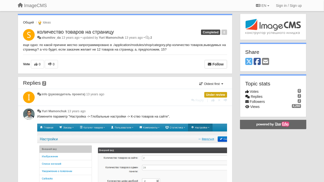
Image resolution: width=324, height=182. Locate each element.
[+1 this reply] (213, 100)
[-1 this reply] (225, 100)
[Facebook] (257, 61)
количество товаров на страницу (75, 32)
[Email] (265, 61)
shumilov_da (51, 37)
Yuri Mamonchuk (111, 37)
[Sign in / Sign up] (289, 5)
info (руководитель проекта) (63, 94)
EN (262, 6)
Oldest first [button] (211, 84)
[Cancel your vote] (219, 100)
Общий (28, 22)
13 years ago (95, 94)
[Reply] (197, 100)
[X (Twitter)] (248, 61)
